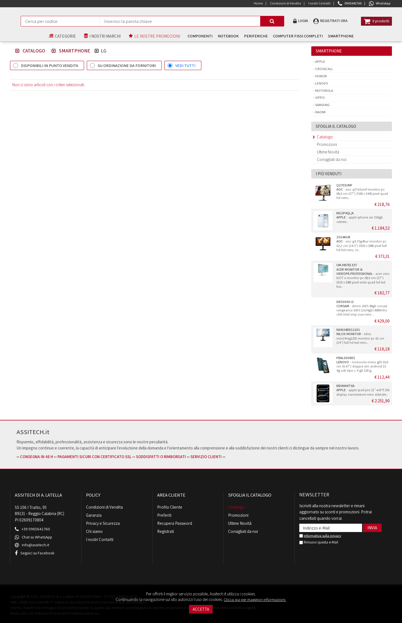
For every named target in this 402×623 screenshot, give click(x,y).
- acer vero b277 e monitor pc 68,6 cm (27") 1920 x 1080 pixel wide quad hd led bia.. (362, 275)
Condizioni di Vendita (104, 507)
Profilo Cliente (169, 507)
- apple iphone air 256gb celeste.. (359, 217)
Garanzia (94, 515)
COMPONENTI (194, 36)
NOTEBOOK (222, 36)
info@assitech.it (36, 544)
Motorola (323, 90)
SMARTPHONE (335, 36)
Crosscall (323, 68)
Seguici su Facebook (38, 552)
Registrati (165, 531)
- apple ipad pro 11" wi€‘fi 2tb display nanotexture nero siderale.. (363, 390)
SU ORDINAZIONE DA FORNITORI (127, 65)
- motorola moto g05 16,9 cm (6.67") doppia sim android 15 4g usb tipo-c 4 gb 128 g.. (362, 364)
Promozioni (327, 144)
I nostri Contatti (99, 539)
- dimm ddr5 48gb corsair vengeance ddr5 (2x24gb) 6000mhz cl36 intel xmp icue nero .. (361, 308)
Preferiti (164, 515)
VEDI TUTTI (185, 65)
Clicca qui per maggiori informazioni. (255, 599)
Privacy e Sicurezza (103, 523)
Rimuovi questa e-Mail (318, 542)
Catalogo (32, 50)
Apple (319, 61)
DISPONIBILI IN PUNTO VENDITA (49, 65)
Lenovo (321, 83)
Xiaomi (320, 112)
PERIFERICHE (250, 36)
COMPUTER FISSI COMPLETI (292, 36)
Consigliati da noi (331, 159)
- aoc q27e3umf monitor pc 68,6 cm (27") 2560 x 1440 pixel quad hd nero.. (362, 191)
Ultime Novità (328, 152)
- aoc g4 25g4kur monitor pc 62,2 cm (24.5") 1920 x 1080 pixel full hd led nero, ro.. (361, 243)
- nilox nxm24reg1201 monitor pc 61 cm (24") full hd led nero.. (360, 336)
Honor (320, 76)
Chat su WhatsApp (37, 536)
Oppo (319, 97)
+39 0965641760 (35, 528)
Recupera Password (174, 523)
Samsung (322, 104)
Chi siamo (94, 531)
